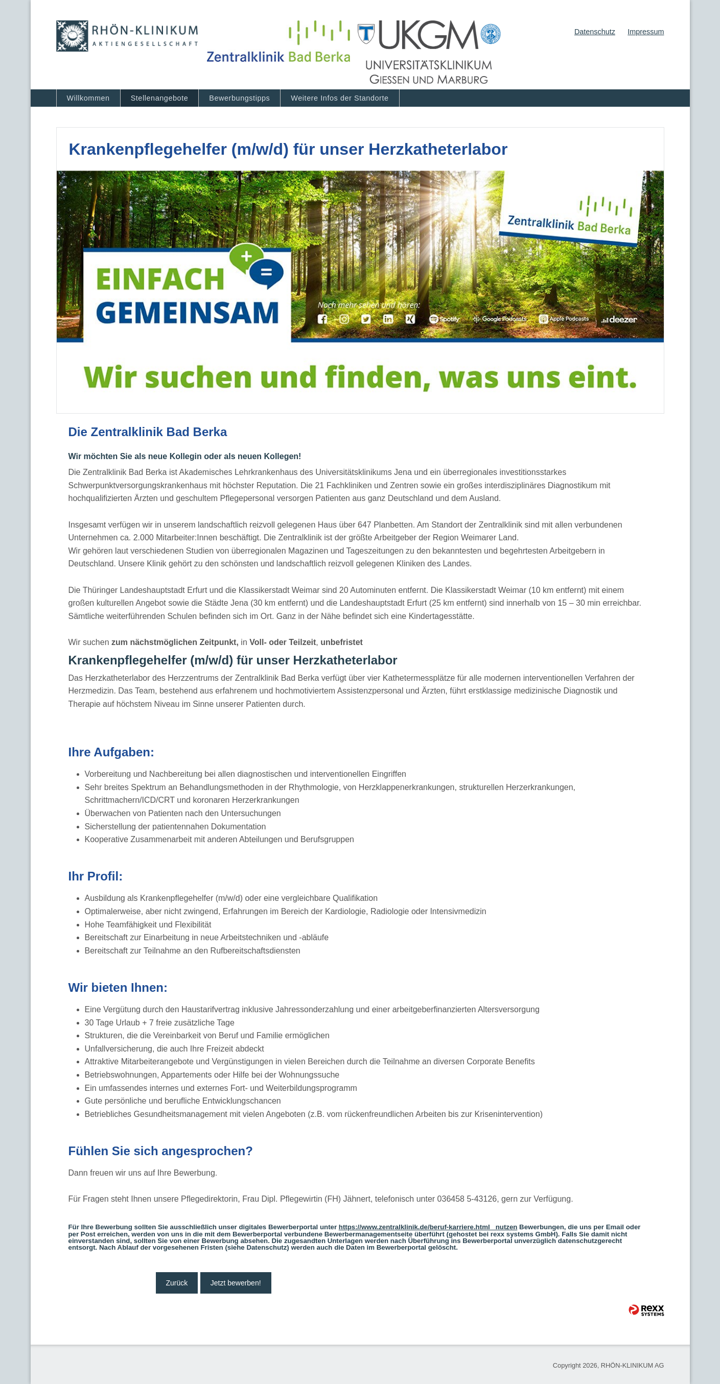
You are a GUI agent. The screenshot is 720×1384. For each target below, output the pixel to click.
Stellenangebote (160, 98)
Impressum (646, 32)
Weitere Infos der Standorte (339, 98)
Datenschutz (594, 32)
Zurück (177, 1283)
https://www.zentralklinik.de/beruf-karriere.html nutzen (428, 1227)
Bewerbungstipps (239, 98)
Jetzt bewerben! (236, 1283)
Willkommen (88, 98)
